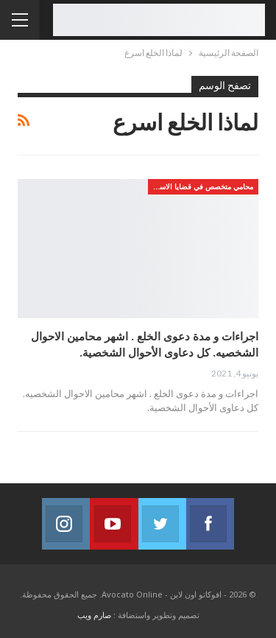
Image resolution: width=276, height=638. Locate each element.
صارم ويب (94, 614)
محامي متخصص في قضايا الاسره (202, 186)
